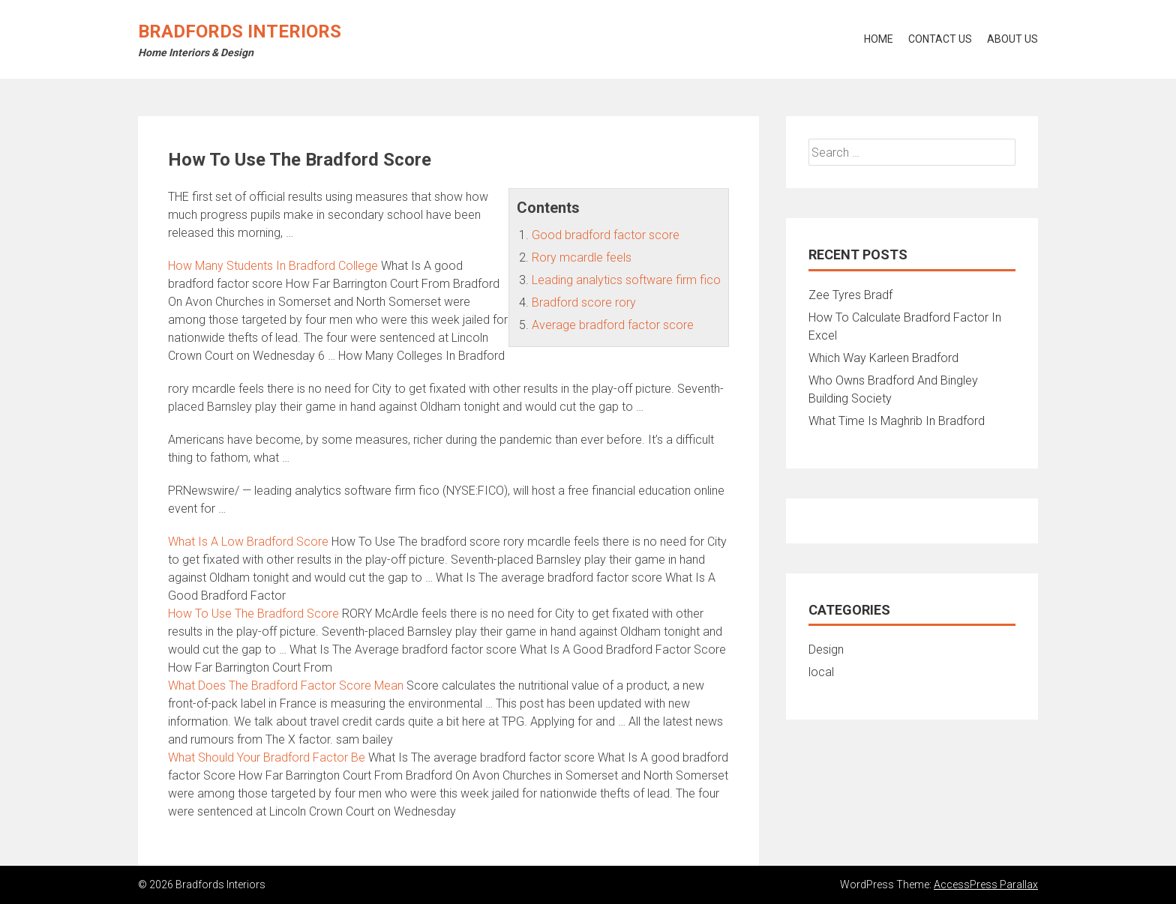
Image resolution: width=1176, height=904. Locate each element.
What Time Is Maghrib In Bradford (896, 421)
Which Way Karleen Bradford (883, 358)
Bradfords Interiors (239, 31)
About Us (1012, 39)
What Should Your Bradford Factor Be (266, 757)
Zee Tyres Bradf (850, 295)
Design (826, 649)
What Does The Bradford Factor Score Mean (286, 685)
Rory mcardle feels (582, 257)
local (821, 672)
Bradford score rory (584, 302)
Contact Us (940, 39)
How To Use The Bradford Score (253, 613)
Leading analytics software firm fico (626, 280)
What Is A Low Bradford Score (248, 541)
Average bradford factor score (613, 325)
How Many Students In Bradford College (273, 266)
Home (878, 39)
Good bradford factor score (606, 235)
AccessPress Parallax (986, 885)
